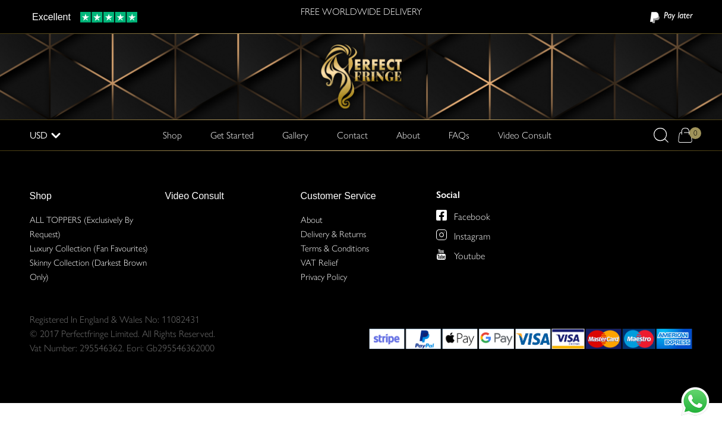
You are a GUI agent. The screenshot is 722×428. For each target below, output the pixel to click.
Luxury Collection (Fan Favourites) (89, 248)
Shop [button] (172, 134)
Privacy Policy (324, 277)
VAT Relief (319, 262)
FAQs (459, 135)
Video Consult (524, 135)
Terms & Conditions (335, 248)
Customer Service (338, 196)
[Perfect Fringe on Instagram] (441, 234)
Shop (41, 196)
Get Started (232, 135)
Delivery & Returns (333, 234)
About (408, 135)
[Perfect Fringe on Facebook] (441, 215)
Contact (352, 135)
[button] (661, 135)
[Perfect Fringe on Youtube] (441, 254)
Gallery (295, 135)
